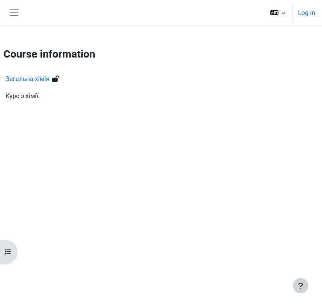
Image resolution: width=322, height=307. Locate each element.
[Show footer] (300, 285)
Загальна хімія (28, 79)
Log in (306, 13)
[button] (277, 13)
